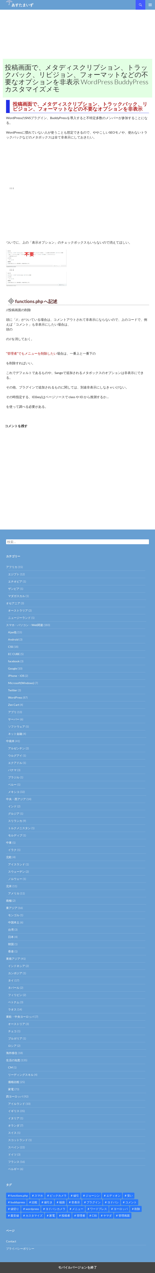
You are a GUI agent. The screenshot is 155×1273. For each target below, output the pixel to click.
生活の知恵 (13, 1060)
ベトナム (13, 1002)
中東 (9, 842)
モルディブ (15, 835)
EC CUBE (14, 654)
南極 (9, 900)
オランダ (13, 1125)
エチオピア (15, 581)
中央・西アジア (16, 799)
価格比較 (13, 1082)
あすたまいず (22, 5)
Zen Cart (13, 704)
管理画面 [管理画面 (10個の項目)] (124, 1215)
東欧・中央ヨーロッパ (20, 1016)
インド (12, 806)
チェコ (12, 1031)
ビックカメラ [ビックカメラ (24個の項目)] (58, 1195)
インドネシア (16, 966)
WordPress (15, 697)
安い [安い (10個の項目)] (130, 1195)
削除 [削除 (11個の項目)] (137, 1209)
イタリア (13, 1118)
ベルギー (13, 1169)
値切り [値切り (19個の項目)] (14, 1209)
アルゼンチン (16, 748)
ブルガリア (15, 1038)
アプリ (12, 712)
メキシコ (13, 791)
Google (12, 668)
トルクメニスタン (19, 828)
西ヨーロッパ (14, 1096)
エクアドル (15, 762)
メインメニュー (150, 5)
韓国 (11, 944)
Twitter (12, 690)
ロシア (12, 1045)
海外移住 (11, 1053)
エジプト (13, 574)
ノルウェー (15, 879)
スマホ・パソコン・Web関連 (24, 625)
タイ (11, 980)
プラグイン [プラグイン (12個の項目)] (94, 1202)
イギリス (13, 1111)
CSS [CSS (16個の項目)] (94, 1215)
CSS (10, 646)
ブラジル (13, 777)
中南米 (10, 741)
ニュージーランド (19, 617)
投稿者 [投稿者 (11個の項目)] (66, 1215)
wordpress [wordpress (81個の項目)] (32, 1209)
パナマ (12, 770)
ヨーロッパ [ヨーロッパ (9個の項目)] (121, 1209)
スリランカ (15, 820)
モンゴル (13, 915)
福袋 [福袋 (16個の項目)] (62, 1202)
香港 (11, 951)
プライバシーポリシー (20, 1248)
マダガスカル (16, 596)
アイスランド (16, 864)
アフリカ (11, 567)
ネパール (13, 987)
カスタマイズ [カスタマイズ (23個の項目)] (34, 1215)
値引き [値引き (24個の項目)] (48, 1202)
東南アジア (13, 958)
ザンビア (13, 588)
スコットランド (18, 1140)
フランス (13, 1161)
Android (13, 639)
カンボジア (15, 973)
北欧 (9, 857)
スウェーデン (16, 871)
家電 (11, 1089)
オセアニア (13, 603)
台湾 (11, 929)
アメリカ (13, 893)
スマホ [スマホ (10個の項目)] (39, 1195)
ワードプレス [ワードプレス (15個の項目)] (98, 1209)
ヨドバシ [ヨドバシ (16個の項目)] (113, 1202)
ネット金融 (15, 733)
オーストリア (16, 1024)
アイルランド (16, 1103)
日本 (11, 937)
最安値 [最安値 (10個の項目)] (14, 1215)
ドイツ (12, 1154)
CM (10, 1067)
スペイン (13, 1147)
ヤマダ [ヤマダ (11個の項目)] (107, 1215)
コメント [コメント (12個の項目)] (131, 1202)
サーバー (13, 719)
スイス (12, 1132)
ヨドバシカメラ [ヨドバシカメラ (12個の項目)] (55, 1209)
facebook (14, 661)
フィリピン (15, 995)
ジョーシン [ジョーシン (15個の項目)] (93, 1195)
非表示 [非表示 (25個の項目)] (75, 1202)
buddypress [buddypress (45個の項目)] (17, 1202)
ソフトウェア (16, 726)
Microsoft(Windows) (21, 683)
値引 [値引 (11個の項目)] (76, 1195)
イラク (12, 849)
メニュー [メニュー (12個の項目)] (77, 1209)
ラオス (12, 1009)
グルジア (13, 813)
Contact (11, 1241)
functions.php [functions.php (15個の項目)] (19, 1195)
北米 (9, 886)
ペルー (12, 784)
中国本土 (13, 922)
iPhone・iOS (16, 675)
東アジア (11, 908)
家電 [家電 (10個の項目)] (52, 1215)
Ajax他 (12, 632)
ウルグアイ (15, 755)
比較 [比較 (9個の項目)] (34, 1202)
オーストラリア (18, 610)
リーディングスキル (21, 1074)
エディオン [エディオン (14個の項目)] (113, 1195)
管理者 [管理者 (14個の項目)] (81, 1215)
